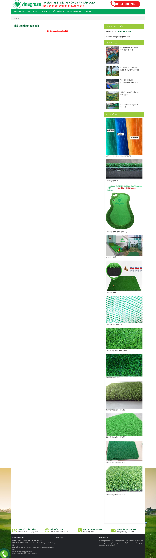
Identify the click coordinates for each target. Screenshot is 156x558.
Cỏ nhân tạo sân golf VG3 (115, 494)
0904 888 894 (125, 4)
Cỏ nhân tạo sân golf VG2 (115, 462)
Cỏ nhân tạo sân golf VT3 (115, 410)
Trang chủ (19, 11)
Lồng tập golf (111, 257)
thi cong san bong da (119, 543)
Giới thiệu (32, 11)
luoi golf (111, 545)
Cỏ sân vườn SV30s (113, 377)
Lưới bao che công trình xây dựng (118, 156)
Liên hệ (88, 11)
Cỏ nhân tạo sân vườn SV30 (116, 350)
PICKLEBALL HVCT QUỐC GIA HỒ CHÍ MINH (130, 48)
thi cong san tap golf (134, 543)
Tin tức (44, 11)
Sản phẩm (57, 11)
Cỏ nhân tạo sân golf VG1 (115, 437)
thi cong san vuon (105, 543)
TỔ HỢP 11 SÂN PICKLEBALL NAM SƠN (129, 81)
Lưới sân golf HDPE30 (114, 324)
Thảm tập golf (111, 292)
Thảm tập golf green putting (116, 231)
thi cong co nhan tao (106, 541)
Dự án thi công (74, 11)
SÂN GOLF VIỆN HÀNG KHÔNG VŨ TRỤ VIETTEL (129, 68)
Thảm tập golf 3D (112, 180)
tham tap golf (103, 545)
